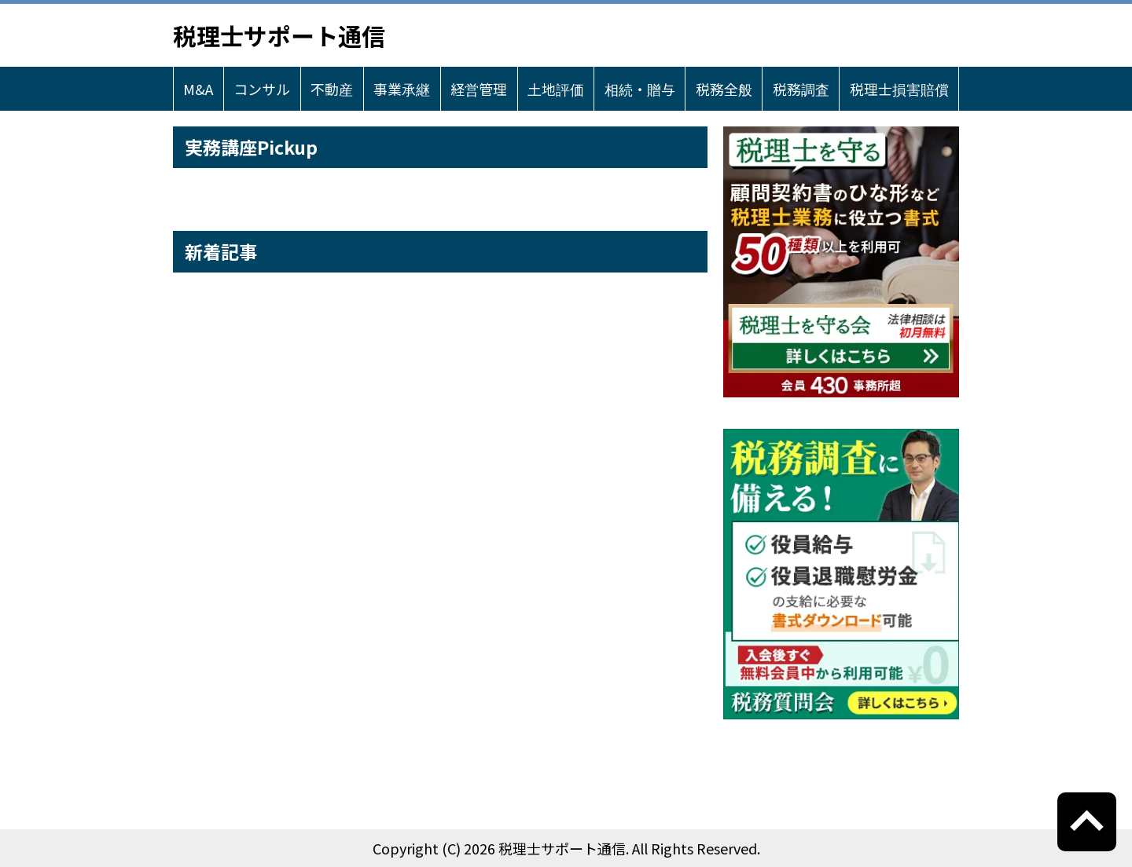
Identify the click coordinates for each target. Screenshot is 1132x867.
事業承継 (401, 89)
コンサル (261, 89)
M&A (198, 89)
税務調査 (801, 89)
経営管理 (478, 89)
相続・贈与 (640, 89)
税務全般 (724, 89)
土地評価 (555, 89)
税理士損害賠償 (899, 89)
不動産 (332, 89)
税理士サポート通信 (279, 35)
